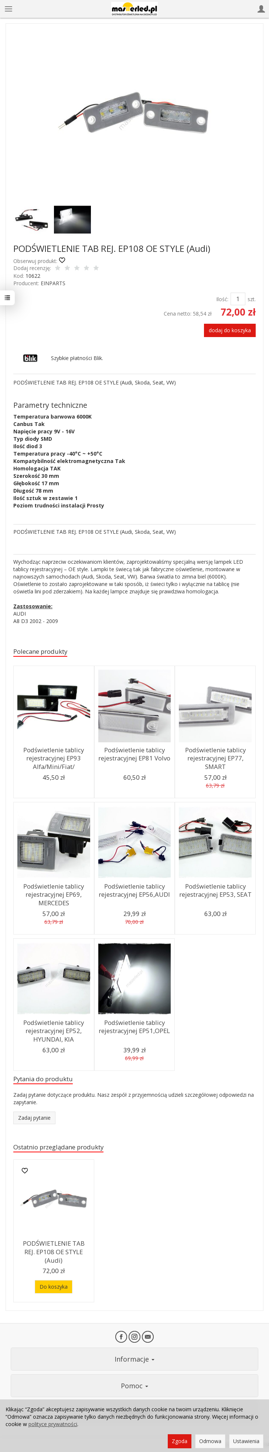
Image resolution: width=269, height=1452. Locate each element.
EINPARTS (53, 283)
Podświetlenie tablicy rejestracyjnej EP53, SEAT (215, 890)
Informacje (134, 1359)
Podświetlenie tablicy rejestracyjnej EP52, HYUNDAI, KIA (53, 1030)
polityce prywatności (52, 1424)
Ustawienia (246, 1441)
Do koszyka (54, 1286)
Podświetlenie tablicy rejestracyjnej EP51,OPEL (134, 1026)
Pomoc (134, 1385)
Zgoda (179, 1441)
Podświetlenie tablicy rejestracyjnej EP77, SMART (215, 758)
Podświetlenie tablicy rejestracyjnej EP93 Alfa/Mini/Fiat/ (53, 758)
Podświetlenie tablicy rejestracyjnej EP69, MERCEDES (53, 894)
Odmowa (210, 1441)
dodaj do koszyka (230, 330)
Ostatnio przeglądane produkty (58, 1147)
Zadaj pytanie (34, 1117)
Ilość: (222, 299)
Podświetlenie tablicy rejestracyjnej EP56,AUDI (134, 890)
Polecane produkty (40, 651)
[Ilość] (238, 299)
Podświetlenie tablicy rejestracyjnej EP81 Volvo (134, 754)
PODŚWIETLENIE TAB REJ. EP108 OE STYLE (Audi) (54, 1251)
